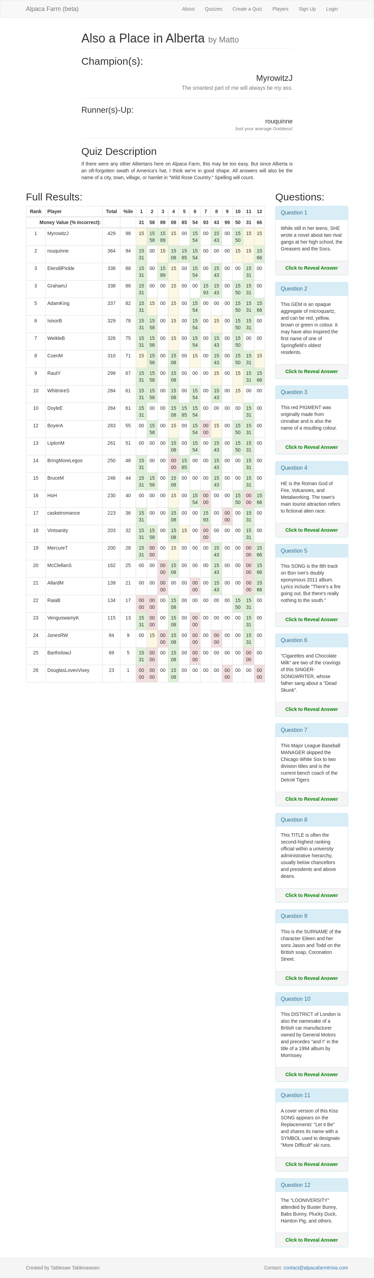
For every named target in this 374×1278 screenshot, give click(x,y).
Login (332, 9)
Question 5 (294, 551)
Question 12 (295, 1185)
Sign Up (307, 9)
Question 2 (294, 289)
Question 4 (294, 468)
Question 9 (294, 916)
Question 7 (294, 730)
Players (281, 9)
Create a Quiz (247, 9)
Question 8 (294, 820)
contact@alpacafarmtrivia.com (315, 1267)
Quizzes (213, 9)
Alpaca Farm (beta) (52, 8)
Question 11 (295, 1095)
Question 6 (294, 640)
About (188, 9)
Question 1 (294, 213)
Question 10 (295, 999)
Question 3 (294, 392)
